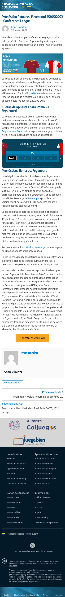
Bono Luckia (13, 517)
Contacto (38, 502)
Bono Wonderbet (15, 522)
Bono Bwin (33, 93)
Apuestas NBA (41, 483)
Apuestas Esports (43, 473)
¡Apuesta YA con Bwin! (32, 338)
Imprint (37, 512)
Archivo (38, 507)
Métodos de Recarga (17, 478)
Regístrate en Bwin (12, 131)
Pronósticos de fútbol (44, 458)
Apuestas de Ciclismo (45, 478)
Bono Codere (13, 497)
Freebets (11, 473)
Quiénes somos (42, 497)
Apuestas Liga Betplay (45, 468)
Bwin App (32, 198)
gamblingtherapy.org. (18, 575)
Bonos (45, 595)
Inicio (6, 595)
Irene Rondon (29, 353)
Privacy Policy (41, 517)
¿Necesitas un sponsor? (46, 522)
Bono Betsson (13, 502)
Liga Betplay (19, 595)
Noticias (11, 458)
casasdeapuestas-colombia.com (22, 534)
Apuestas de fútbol (43, 463)
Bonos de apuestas (16, 463)
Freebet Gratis (32, 595)
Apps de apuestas (15, 468)
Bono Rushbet (13, 512)
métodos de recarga (34, 247)
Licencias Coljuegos (17, 483)
